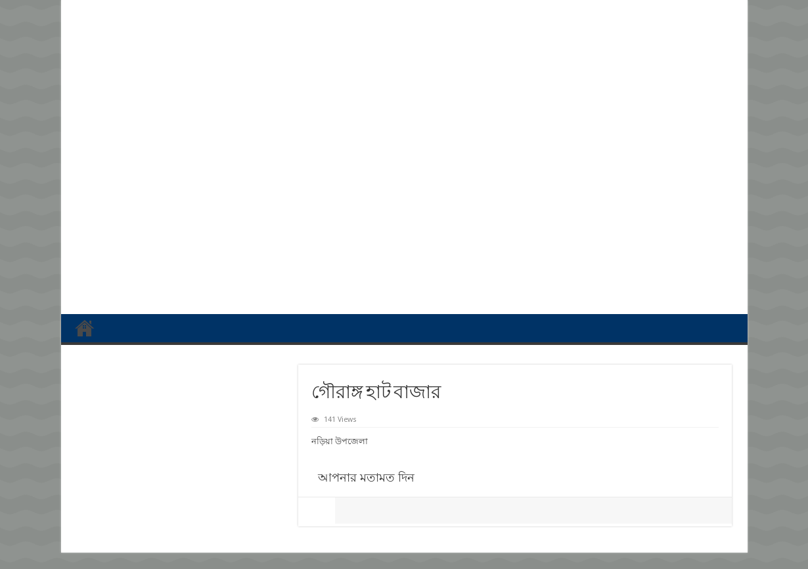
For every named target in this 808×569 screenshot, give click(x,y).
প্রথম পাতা (85, 328)
